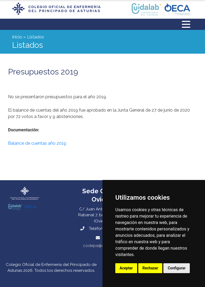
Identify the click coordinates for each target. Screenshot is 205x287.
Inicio (17, 37)
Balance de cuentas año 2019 (37, 143)
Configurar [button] (177, 268)
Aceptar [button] (126, 268)
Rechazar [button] (150, 268)
